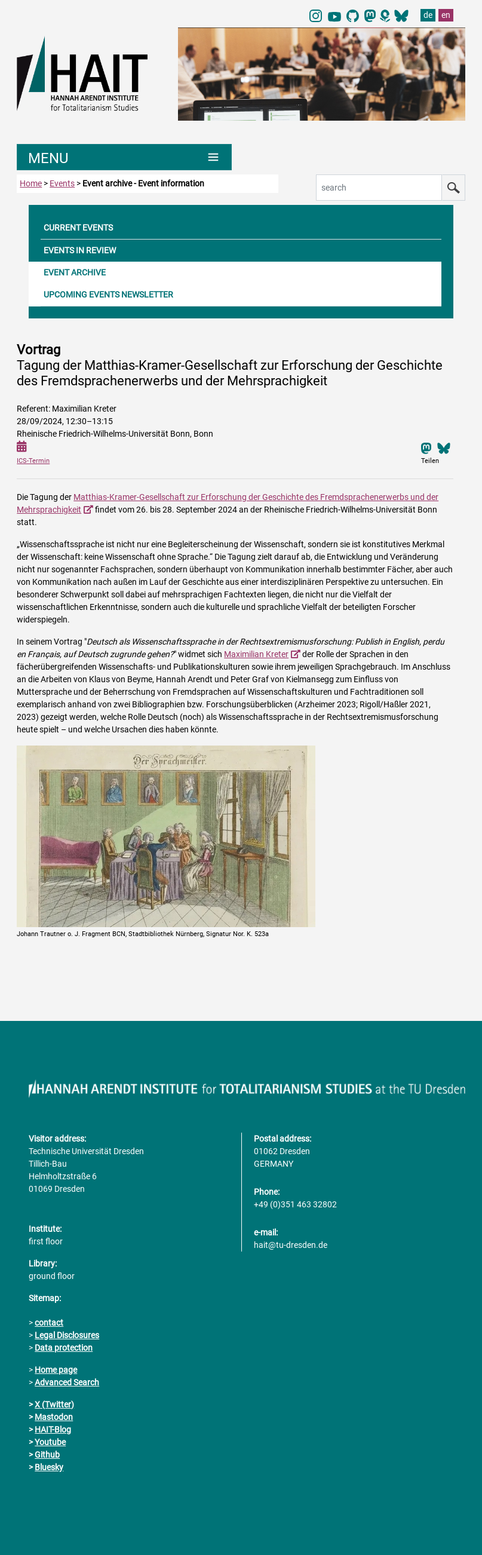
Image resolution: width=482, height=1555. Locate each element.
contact (49, 1322)
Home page (56, 1370)
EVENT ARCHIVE (75, 272)
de (427, 15)
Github (47, 1454)
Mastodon (54, 1417)
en (445, 15)
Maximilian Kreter (256, 654)
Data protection (64, 1347)
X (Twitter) (54, 1404)
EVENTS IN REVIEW (80, 250)
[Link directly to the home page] (91, 73)
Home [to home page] (31, 183)
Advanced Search (67, 1382)
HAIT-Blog (53, 1429)
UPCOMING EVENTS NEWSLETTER (108, 294)
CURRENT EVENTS (78, 227)
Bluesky (49, 1467)
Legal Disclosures (67, 1335)
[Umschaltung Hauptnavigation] (124, 157)
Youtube (50, 1442)
